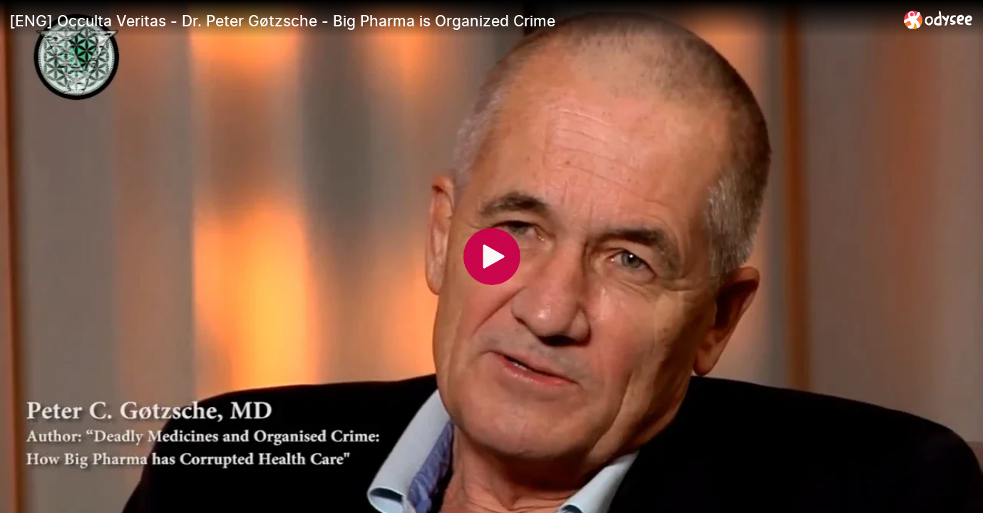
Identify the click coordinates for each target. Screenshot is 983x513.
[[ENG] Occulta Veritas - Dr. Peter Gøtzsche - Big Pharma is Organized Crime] (450, 20)
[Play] (491, 256)
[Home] (938, 19)
